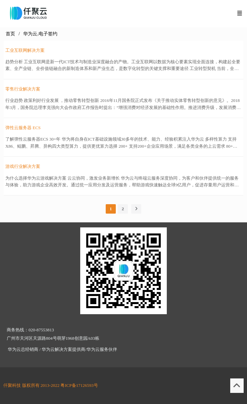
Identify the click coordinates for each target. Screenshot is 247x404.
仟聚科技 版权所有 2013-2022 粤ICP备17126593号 (50, 385)
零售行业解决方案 (22, 88)
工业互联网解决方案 (25, 50)
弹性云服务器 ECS (23, 127)
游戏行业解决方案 (22, 166)
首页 (10, 33)
